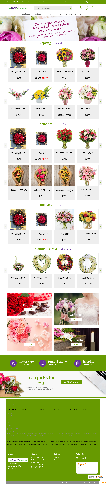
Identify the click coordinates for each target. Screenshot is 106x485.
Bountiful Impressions (64, 71)
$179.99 (64, 284)
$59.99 (87, 115)
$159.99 (18, 284)
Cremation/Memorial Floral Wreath (18, 277)
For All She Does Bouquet (88, 72)
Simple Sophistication (88, 233)
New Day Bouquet (87, 189)
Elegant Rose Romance (64, 152)
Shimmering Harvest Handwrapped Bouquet (18, 190)
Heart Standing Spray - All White (41, 277)
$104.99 (65, 78)
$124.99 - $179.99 (41, 284)
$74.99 (64, 159)
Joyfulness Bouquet (42, 108)
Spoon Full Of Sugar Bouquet (87, 109)
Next (100, 64)
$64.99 (18, 196)
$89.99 (87, 78)
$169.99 (18, 78)
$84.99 (64, 240)
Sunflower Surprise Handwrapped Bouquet (64, 190)
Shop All (59, 43)
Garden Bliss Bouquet (18, 108)
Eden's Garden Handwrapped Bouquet (41, 190)
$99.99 (41, 115)
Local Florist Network (85, 482)
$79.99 (18, 115)
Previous (5, 64)
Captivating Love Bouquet (64, 109)
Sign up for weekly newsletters (71, 382)
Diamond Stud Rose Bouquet (18, 72)
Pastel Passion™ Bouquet (65, 234)
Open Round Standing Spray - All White (88, 277)
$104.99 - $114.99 (64, 115)
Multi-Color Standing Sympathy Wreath (65, 277)
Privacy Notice (74, 482)
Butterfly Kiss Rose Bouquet (41, 72)
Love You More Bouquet (87, 153)
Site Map (94, 482)
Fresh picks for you (40, 383)
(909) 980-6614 (14, 2)
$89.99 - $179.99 (88, 284)
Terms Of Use (65, 482)
